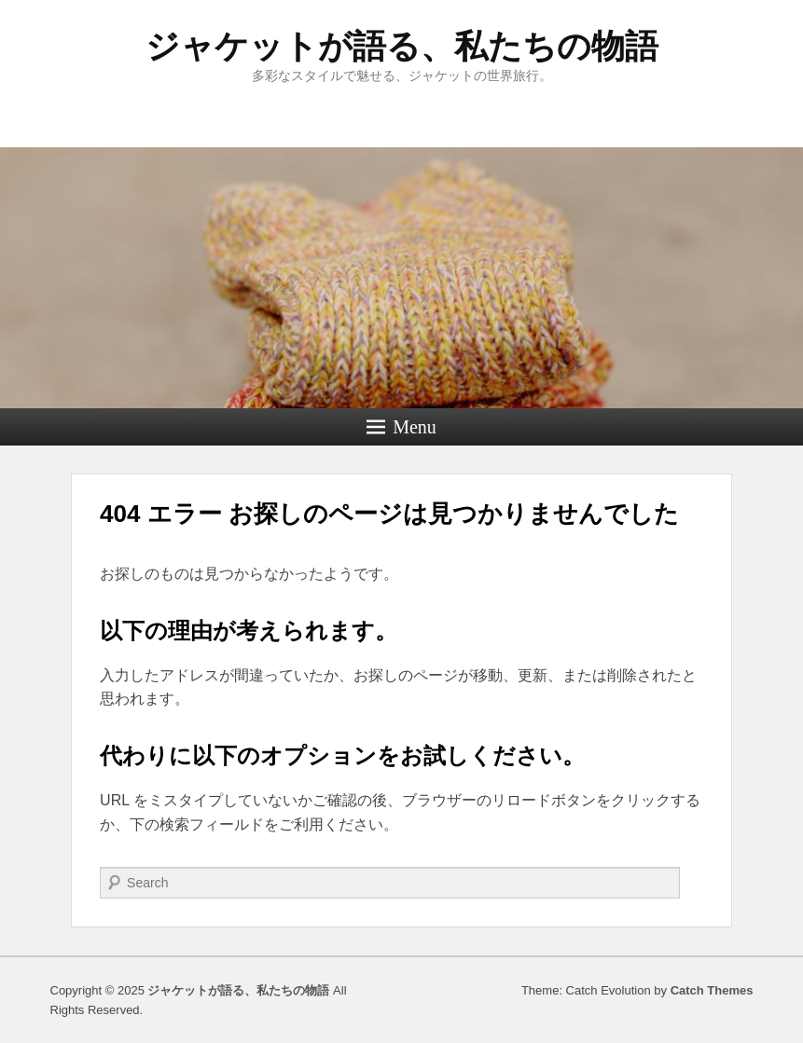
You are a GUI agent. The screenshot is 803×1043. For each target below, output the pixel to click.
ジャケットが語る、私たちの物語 (401, 46)
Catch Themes (712, 990)
